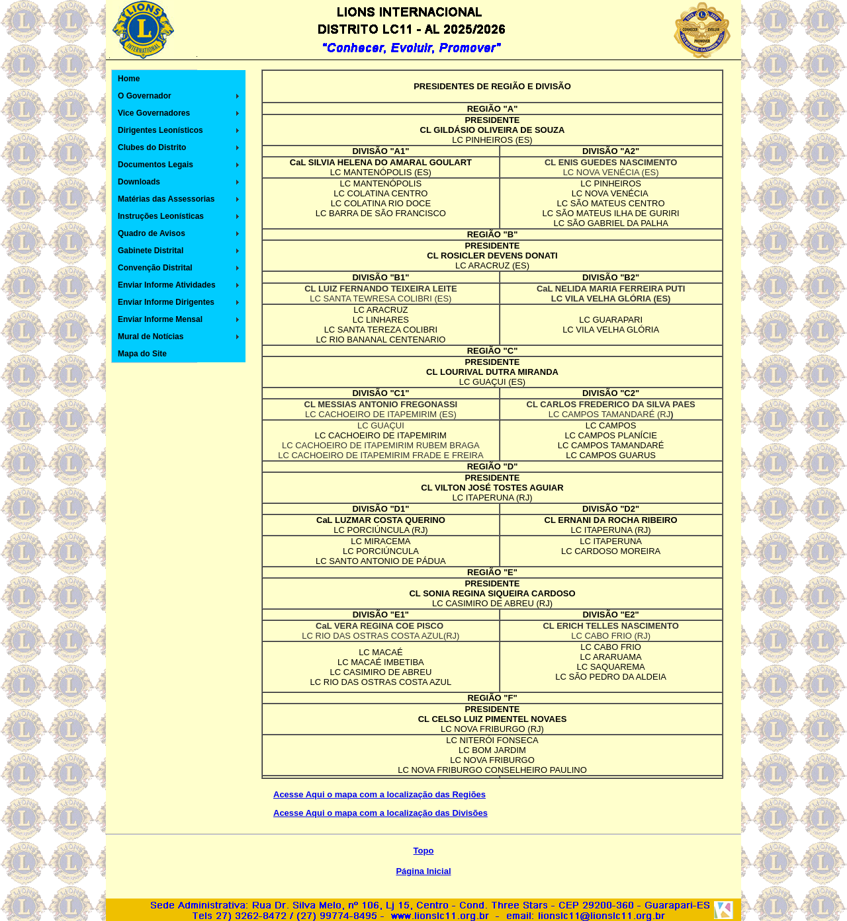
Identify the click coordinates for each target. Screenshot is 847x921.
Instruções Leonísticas (161, 216)
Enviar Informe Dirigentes (166, 302)
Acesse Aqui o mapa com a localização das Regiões (379, 794)
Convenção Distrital (155, 267)
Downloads (139, 181)
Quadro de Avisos (151, 233)
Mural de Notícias (150, 336)
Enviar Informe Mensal (160, 319)
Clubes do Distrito (152, 147)
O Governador (144, 95)
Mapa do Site (142, 353)
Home (129, 78)
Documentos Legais (155, 164)
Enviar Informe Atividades (167, 285)
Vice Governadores (154, 113)
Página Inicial (423, 871)
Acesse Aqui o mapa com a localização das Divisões (380, 813)
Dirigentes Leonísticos (160, 130)
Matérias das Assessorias (166, 199)
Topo (424, 851)
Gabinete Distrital (150, 250)
